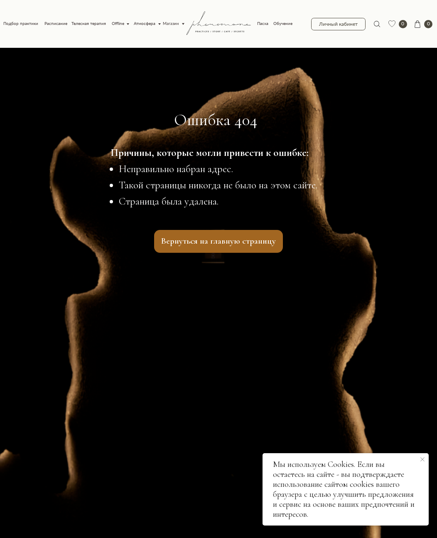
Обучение (282, 23)
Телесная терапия (88, 23)
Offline (118, 23)
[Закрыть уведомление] (422, 459)
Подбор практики (20, 23)
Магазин (171, 23)
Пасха (262, 23)
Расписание (55, 23)
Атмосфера (144, 23)
